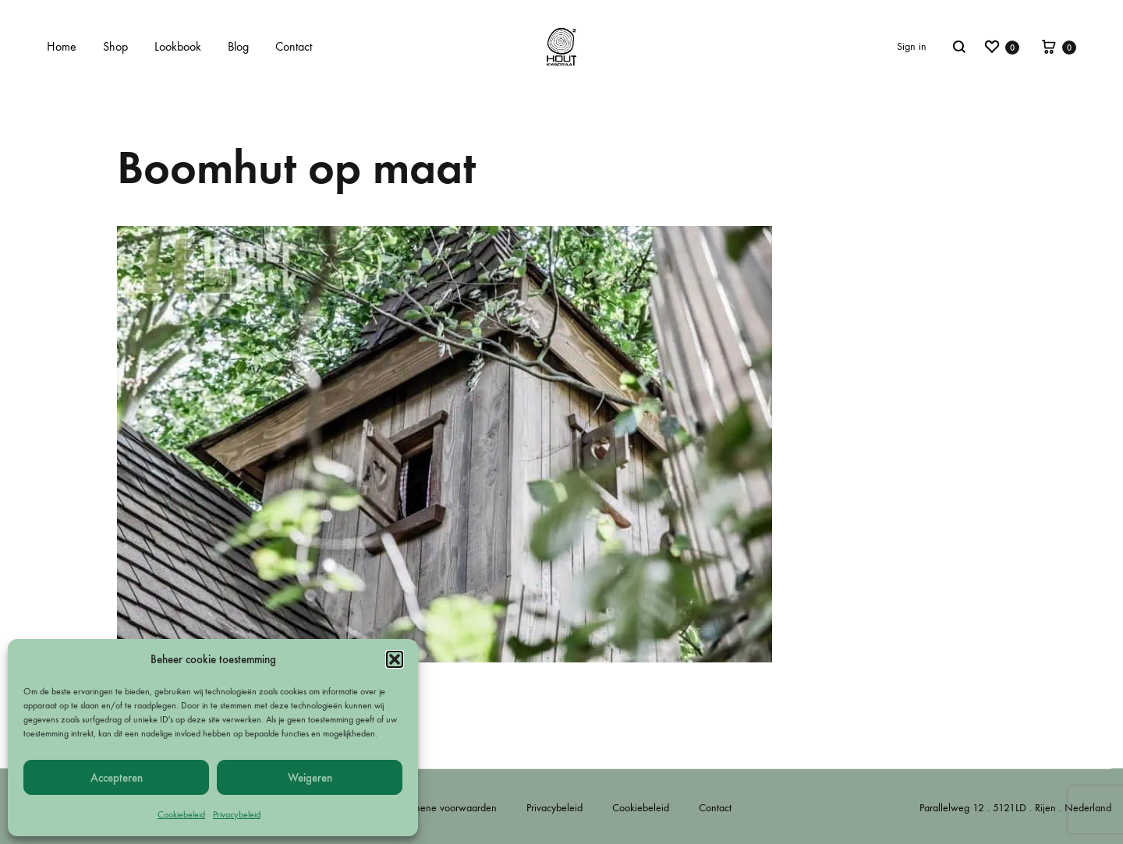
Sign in (911, 46)
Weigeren (310, 778)
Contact (293, 46)
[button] (394, 659)
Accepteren (116, 778)
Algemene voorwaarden (444, 807)
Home (61, 46)
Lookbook (177, 46)
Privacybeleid (236, 814)
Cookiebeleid (181, 814)
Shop (115, 46)
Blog (238, 46)
